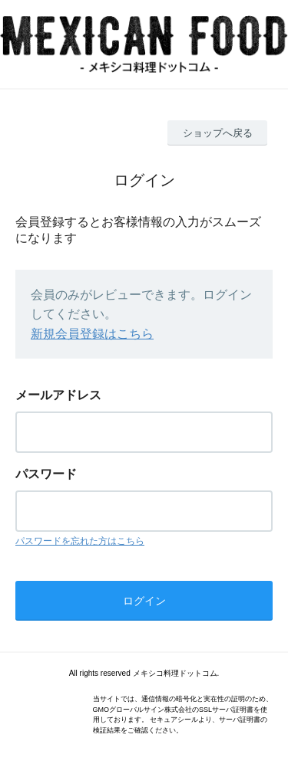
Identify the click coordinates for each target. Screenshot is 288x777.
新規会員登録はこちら (92, 333)
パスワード (46, 473)
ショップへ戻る (218, 133)
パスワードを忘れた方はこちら (79, 541)
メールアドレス (58, 395)
